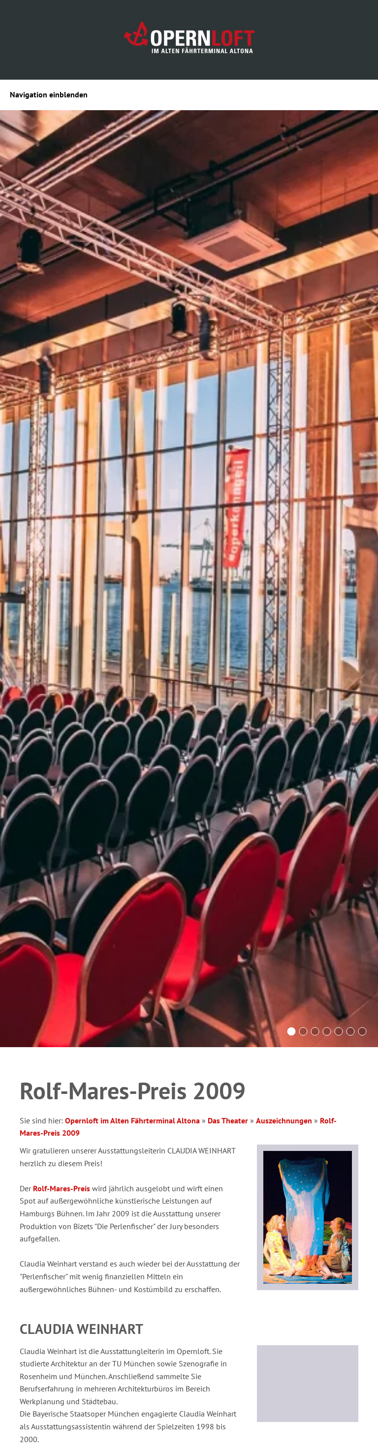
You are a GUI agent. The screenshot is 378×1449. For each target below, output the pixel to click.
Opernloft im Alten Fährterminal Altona (132, 1120)
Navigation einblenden (49, 94)
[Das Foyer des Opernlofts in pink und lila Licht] (315, 1031)
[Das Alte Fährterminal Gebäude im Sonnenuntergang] (303, 1031)
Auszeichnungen (284, 1120)
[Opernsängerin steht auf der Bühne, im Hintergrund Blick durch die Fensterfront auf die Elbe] (350, 1031)
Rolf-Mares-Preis (61, 1188)
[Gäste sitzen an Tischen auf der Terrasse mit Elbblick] (327, 1031)
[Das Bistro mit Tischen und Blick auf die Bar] (362, 1031)
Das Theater (228, 1120)
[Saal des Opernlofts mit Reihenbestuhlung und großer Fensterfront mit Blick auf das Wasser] (291, 1031)
